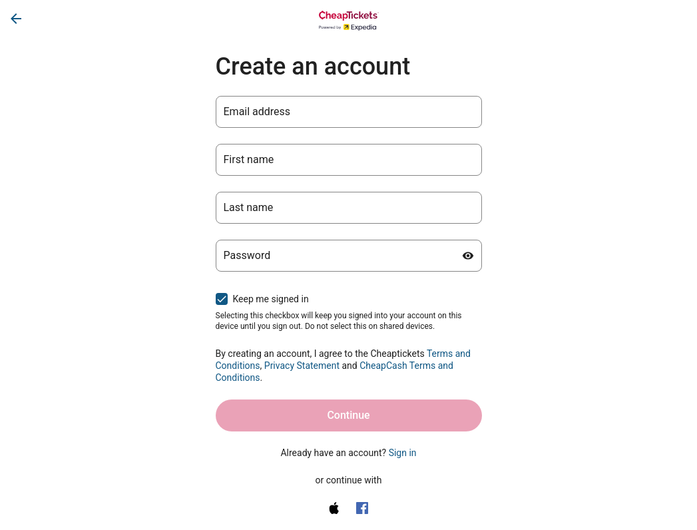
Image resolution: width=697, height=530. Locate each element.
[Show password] (468, 256)
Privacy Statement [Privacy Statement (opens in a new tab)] (302, 365)
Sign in (403, 452)
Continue (348, 415)
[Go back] (16, 19)
